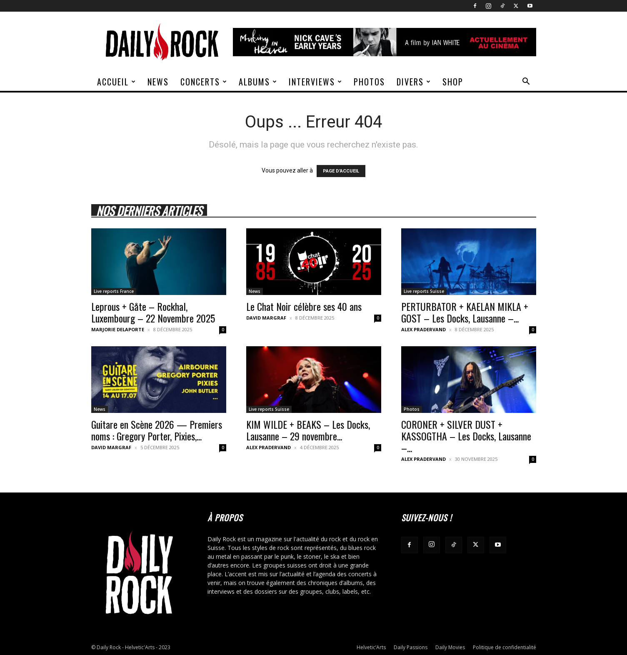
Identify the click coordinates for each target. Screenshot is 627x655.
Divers (414, 81)
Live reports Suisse (424, 291)
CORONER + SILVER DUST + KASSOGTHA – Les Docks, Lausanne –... (466, 436)
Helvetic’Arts (371, 647)
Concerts (203, 81)
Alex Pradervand (423, 329)
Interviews (315, 81)
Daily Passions (410, 647)
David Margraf (266, 318)
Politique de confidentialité (504, 647)
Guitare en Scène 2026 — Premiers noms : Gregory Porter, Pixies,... (156, 430)
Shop (452, 81)
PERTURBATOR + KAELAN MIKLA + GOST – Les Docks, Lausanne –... (464, 312)
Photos (369, 81)
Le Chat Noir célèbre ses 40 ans (304, 306)
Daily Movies (450, 647)
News (158, 81)
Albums (258, 81)
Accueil (116, 81)
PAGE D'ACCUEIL (341, 171)
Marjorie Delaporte (117, 329)
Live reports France (114, 291)
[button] (526, 82)
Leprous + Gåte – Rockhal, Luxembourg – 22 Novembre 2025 (153, 312)
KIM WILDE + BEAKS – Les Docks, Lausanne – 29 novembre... (308, 430)
